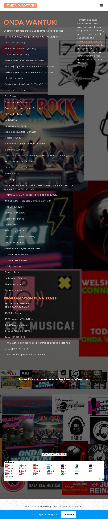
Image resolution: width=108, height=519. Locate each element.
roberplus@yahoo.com (89, 41)
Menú (101, 5)
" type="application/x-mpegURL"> (55, 425)
